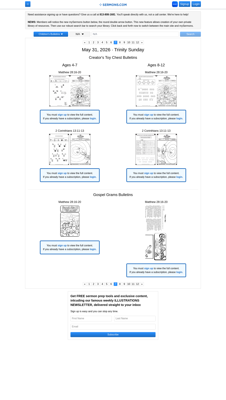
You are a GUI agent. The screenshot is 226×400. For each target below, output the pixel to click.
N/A (80, 34)
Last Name (122, 318)
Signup (184, 4)
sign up (62, 114)
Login (196, 4)
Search (190, 34)
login (93, 118)
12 (137, 42)
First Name (78, 318)
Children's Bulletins (51, 34)
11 (133, 42)
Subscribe (112, 334)
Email (75, 326)
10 (128, 42)
